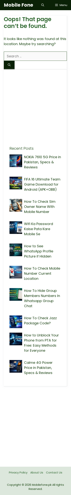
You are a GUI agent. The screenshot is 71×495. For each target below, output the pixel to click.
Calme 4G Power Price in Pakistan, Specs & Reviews (38, 367)
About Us (36, 472)
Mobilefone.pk (41, 485)
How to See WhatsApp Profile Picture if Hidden (38, 251)
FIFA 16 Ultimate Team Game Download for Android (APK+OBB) (42, 184)
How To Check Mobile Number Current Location (42, 273)
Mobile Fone (18, 5)
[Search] (9, 65)
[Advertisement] (35, 110)
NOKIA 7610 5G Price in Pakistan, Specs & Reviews (42, 162)
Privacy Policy (18, 472)
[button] (43, 5)
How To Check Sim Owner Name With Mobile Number (39, 206)
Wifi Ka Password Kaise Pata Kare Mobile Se (38, 228)
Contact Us (54, 472)
